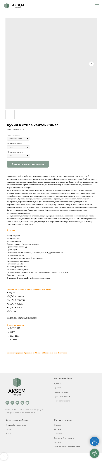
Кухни (8, 429)
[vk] (7, 403)
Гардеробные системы (15, 425)
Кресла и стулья (61, 392)
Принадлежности (62, 401)
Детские (57, 429)
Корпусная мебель (16, 420)
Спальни (58, 425)
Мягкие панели (63, 420)
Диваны (57, 383)
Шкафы (8, 434)
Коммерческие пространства (67, 447)
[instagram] (22, 403)
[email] (17, 403)
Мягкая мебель (63, 378)
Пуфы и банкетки (62, 396)
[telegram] (12, 403)
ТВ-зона (58, 442)
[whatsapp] (27, 403)
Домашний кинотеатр (64, 438)
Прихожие (58, 434)
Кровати (58, 388)
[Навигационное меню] (97, 5)
